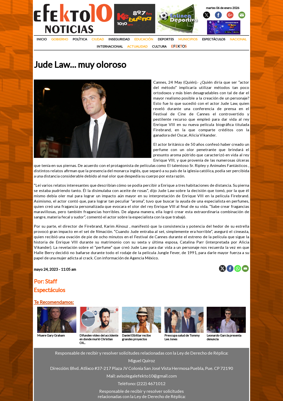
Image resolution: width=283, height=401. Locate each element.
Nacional (238, 39)
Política (80, 39)
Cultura (159, 46)
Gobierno (59, 39)
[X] (222, 268)
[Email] (245, 268)
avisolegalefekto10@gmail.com (146, 375)
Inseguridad (119, 39)
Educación (143, 39)
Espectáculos (213, 39)
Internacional (110, 46)
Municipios (187, 39)
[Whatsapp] (237, 268)
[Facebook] (230, 268)
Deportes (166, 39)
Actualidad (137, 46)
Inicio (42, 39)
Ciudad (98, 39)
